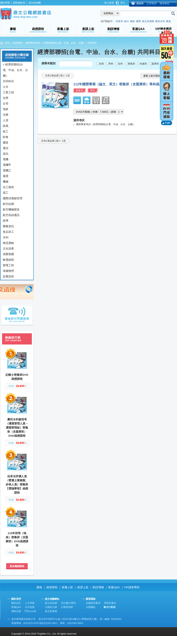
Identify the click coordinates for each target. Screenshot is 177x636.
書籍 (39, 587)
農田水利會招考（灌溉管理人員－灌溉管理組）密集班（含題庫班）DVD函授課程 (17, 427)
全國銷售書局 (93, 603)
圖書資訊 (8, 226)
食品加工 (8, 231)
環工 (5, 192)
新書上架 (67, 587)
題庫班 (155, 63)
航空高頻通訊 (11, 215)
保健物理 (8, 270)
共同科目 (8, 81)
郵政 (132, 21)
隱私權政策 (19, 2)
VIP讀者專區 (132, 587)
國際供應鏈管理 (12, 198)
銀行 (126, 21)
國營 (138, 21)
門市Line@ (30, 611)
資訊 (5, 153)
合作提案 (30, 607)
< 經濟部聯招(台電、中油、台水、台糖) (15, 70)
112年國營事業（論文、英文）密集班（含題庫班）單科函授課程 (121, 84)
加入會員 (109, 2)
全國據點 (90, 607)
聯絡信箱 (16, 611)
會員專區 (164, 3)
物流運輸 (8, 242)
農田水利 (160, 21)
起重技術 (8, 276)
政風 (5, 125)
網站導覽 (5, 2)
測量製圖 (8, 254)
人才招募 (30, 603)
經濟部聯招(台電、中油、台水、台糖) (64, 42)
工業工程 (8, 92)
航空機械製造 (11, 209)
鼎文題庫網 (51, 611)
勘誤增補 (98, 587)
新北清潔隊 (148, 21)
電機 (5, 159)
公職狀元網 (51, 607)
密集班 (131, 63)
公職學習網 (67, 607)
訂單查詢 (152, 3)
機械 (5, 181)
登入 (122, 2)
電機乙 (7, 170)
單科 (111, 63)
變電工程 (8, 265)
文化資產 (8, 248)
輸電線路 (8, 259)
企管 (5, 103)
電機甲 (7, 164)
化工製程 (8, 187)
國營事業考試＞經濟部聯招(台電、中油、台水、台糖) (104, 124)
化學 (5, 97)
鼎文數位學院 (68, 603)
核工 (5, 131)
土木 (5, 86)
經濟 (5, 220)
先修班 (143, 63)
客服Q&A (114, 587)
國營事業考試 (33, 42)
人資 (5, 120)
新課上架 (82, 587)
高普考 (119, 21)
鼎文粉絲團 (35, 2)
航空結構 (8, 203)
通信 (5, 148)
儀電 (5, 176)
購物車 (140, 3)
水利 (5, 237)
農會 (168, 21)
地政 (5, 109)
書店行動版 (109, 607)
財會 (5, 137)
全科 (120, 63)
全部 (101, 63)
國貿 (5, 142)
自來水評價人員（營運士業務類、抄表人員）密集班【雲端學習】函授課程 (17, 484)
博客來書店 (110, 603)
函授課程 (18, 42)
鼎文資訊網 (51, 603)
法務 (5, 114)
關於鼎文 (16, 603)
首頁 (7, 42)
